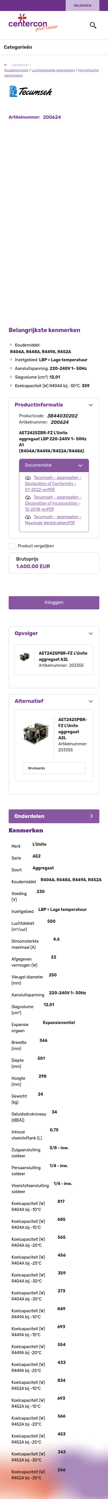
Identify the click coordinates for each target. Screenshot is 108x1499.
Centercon (20, 65)
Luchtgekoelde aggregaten (53, 70)
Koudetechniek (16, 70)
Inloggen (82, 5)
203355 (76, 665)
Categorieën (18, 47)
